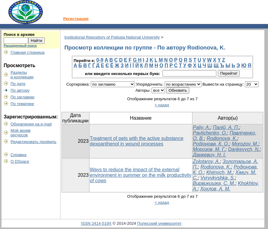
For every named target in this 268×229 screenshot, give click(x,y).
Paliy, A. (201, 127)
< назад (162, 105)
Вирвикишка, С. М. (214, 183)
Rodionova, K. (222, 138)
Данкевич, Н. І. (209, 154)
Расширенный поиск (20, 45)
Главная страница (28, 52)
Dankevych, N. (244, 149)
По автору (20, 90)
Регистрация (75, 18)
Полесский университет (159, 223)
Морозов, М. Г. (209, 149)
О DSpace (20, 161)
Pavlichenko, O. (210, 132)
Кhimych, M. (219, 172)
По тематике (22, 103)
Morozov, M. (245, 143)
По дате (18, 83)
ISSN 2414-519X (96, 223)
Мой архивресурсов (21, 132)
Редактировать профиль (34, 141)
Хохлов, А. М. (215, 188)
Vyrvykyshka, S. (218, 177)
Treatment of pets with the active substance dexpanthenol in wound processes (137, 141)
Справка (18, 154)
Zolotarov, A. (206, 161)
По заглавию (23, 97)
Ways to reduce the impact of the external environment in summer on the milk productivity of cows (140, 175)
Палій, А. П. (226, 127)
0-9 (99, 60)
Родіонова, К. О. (211, 143)
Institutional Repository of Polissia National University (112, 37)
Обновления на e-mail (31, 124)
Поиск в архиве (19, 34)
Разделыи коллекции (22, 74)
